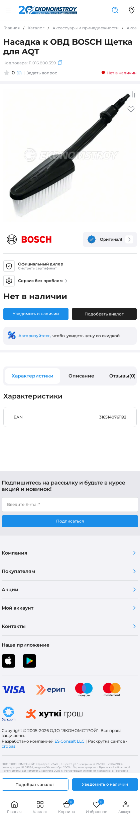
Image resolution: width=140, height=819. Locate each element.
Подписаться (70, 521)
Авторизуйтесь (34, 335)
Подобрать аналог (104, 313)
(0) (19, 72)
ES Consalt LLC (69, 741)
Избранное (96, 807)
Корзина (66, 807)
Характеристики (32, 376)
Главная (14, 807)
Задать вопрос (41, 72)
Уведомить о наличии (36, 313)
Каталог (40, 807)
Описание (81, 376)
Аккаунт (125, 807)
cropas (8, 746)
